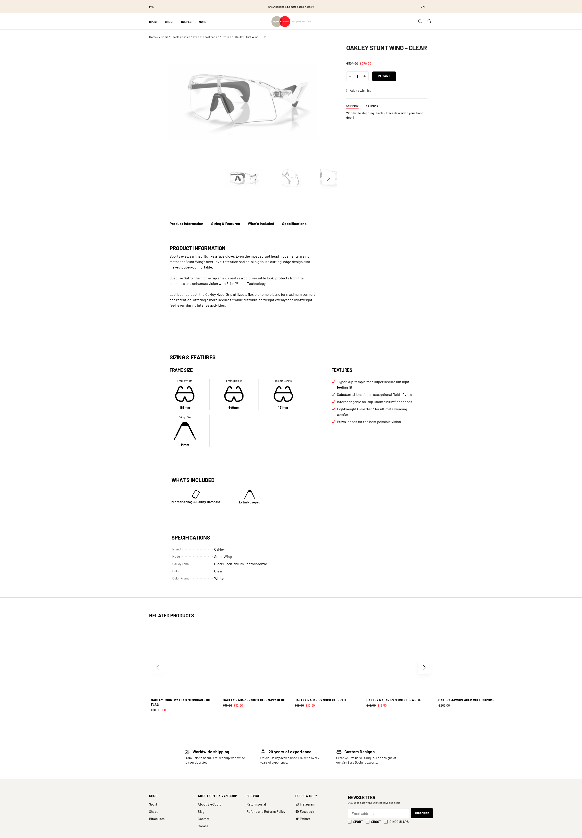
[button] (328, 178)
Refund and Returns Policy (266, 811)
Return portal (256, 804)
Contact (203, 819)
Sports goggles (180, 36)
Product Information (186, 223)
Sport (164, 36)
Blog (201, 811)
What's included (261, 223)
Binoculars (157, 819)
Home (153, 36)
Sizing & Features (225, 223)
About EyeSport (209, 804)
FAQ (151, 7)
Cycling (226, 36)
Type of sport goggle (206, 36)
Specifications (294, 223)
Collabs (203, 826)
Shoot (153, 811)
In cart (384, 76)
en (423, 6)
